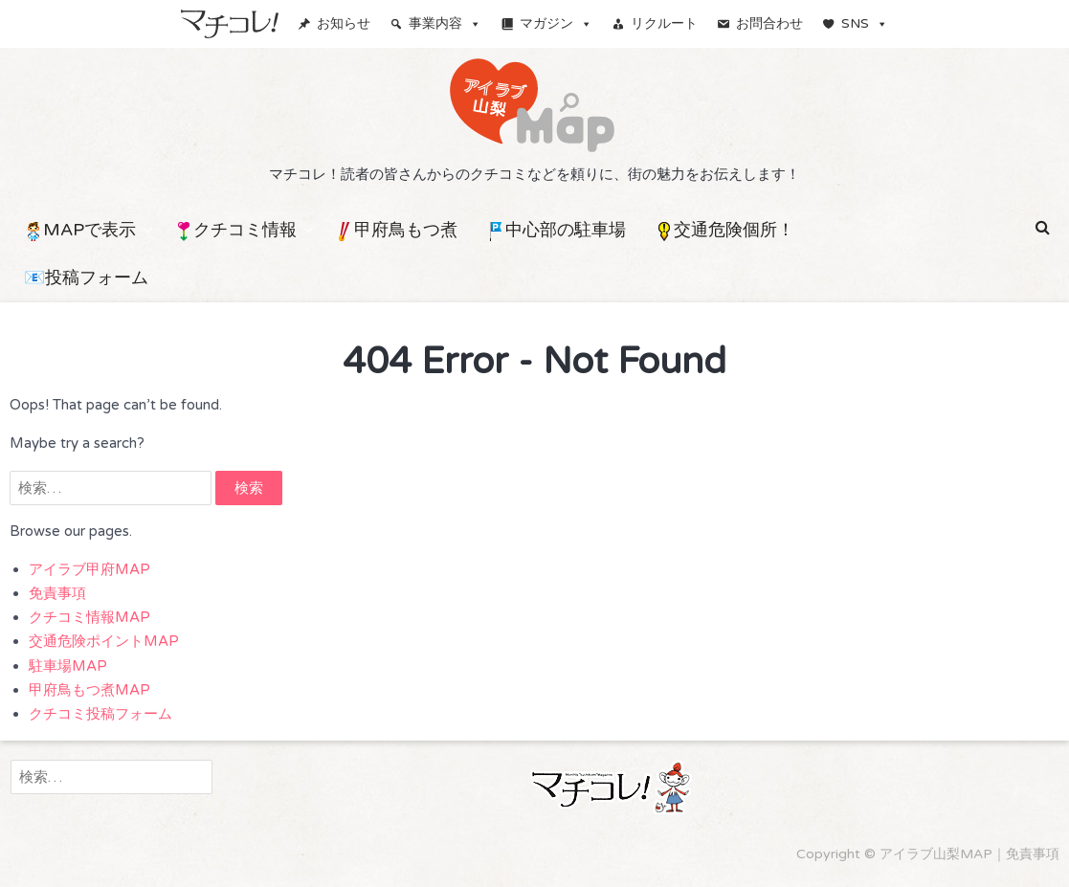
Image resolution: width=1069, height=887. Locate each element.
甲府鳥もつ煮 (396, 229)
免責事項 (57, 593)
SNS (864, 23)
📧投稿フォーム (86, 277)
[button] (1043, 227)
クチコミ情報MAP (89, 617)
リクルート (664, 23)
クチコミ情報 (235, 229)
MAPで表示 (80, 229)
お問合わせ (769, 23)
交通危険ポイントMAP (104, 641)
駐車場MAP (68, 666)
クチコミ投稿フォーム (100, 713)
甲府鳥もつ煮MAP (89, 690)
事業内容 (445, 23)
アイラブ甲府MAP (89, 569)
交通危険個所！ (724, 229)
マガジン (556, 23)
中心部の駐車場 (556, 229)
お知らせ (343, 23)
